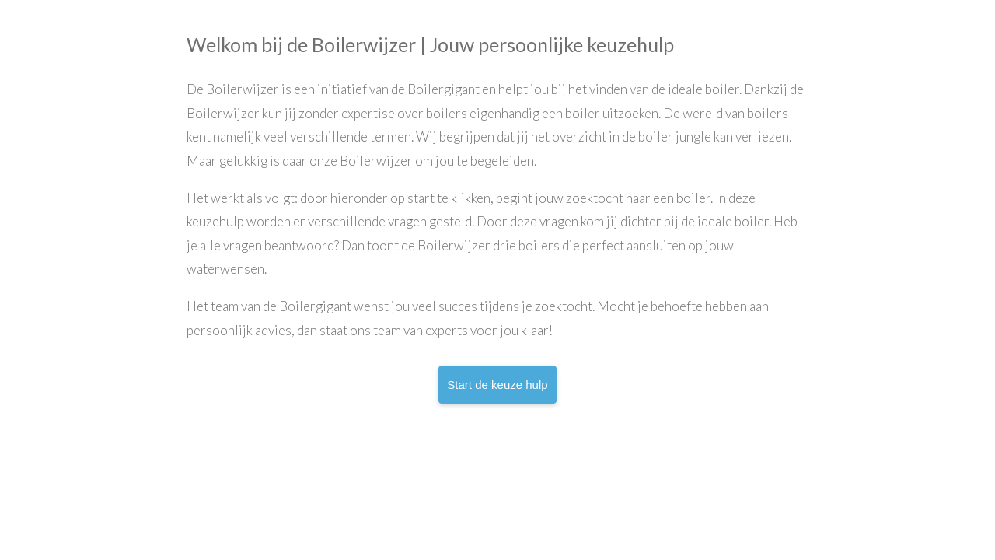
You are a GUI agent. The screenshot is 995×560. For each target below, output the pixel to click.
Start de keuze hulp (497, 384)
